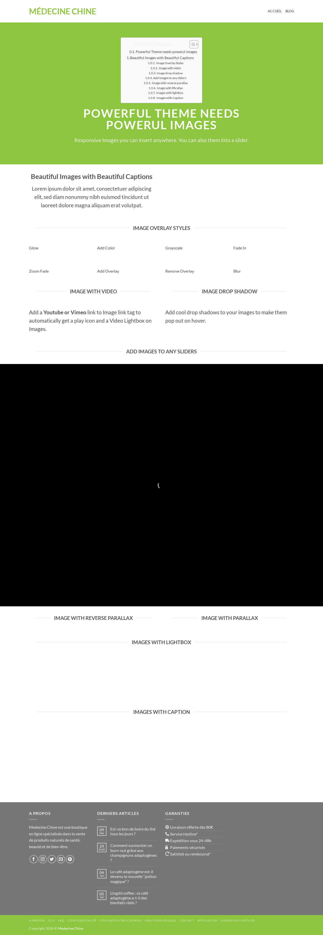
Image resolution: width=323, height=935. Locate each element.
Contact (186, 920)
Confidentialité (82, 920)
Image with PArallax (170, 88)
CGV (51, 920)
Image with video (170, 68)
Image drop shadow (170, 72)
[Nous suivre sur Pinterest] (70, 859)
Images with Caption (169, 97)
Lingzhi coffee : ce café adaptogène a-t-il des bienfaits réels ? (129, 898)
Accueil (275, 11)
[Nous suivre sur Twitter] (52, 859)
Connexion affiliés (238, 920)
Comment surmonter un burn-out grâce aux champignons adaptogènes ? (133, 852)
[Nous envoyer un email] (61, 859)
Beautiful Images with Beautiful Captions (162, 58)
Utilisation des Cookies (121, 920)
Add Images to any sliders (169, 78)
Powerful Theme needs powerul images (166, 51)
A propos (37, 920)
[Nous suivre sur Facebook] (34, 859)
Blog (289, 11)
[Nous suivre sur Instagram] (43, 859)
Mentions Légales (160, 920)
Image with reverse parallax (170, 83)
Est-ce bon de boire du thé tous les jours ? (132, 831)
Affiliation (208, 920)
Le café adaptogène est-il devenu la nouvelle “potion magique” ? (133, 876)
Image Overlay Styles (169, 63)
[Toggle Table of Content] (191, 44)
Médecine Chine (62, 11)
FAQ (61, 920)
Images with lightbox (169, 92)
